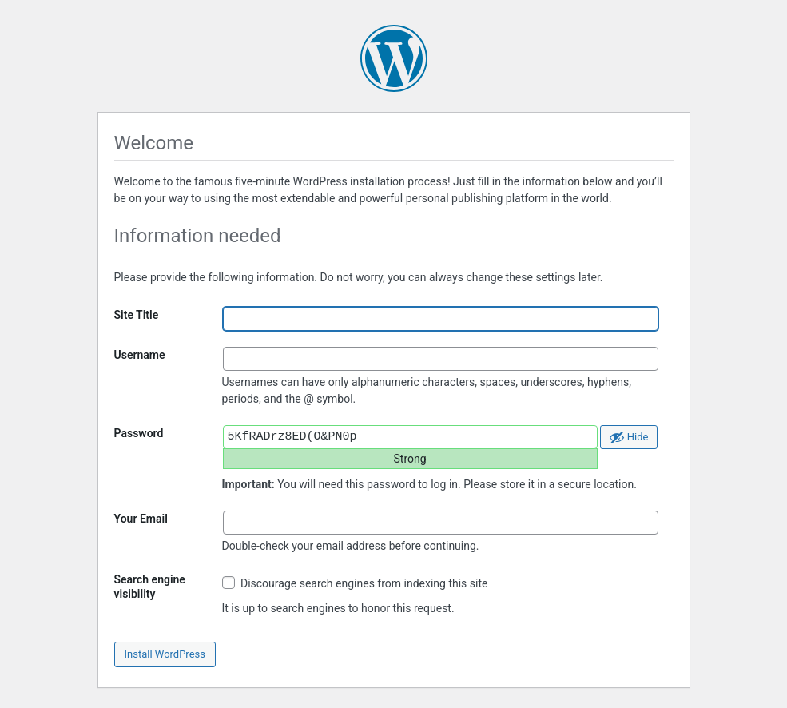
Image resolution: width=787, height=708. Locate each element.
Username (139, 354)
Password (139, 433)
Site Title (136, 314)
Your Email (141, 518)
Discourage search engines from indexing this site (355, 583)
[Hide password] (629, 437)
